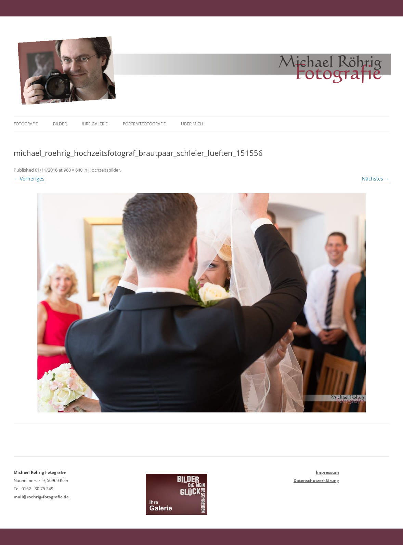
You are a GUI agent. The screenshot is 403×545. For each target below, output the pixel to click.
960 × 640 (73, 170)
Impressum (327, 472)
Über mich (192, 124)
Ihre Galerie (95, 124)
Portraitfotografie (144, 124)
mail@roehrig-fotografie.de (41, 497)
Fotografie (26, 124)
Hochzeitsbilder (104, 170)
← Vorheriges (29, 178)
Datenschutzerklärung (316, 480)
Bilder (60, 124)
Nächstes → (375, 178)
